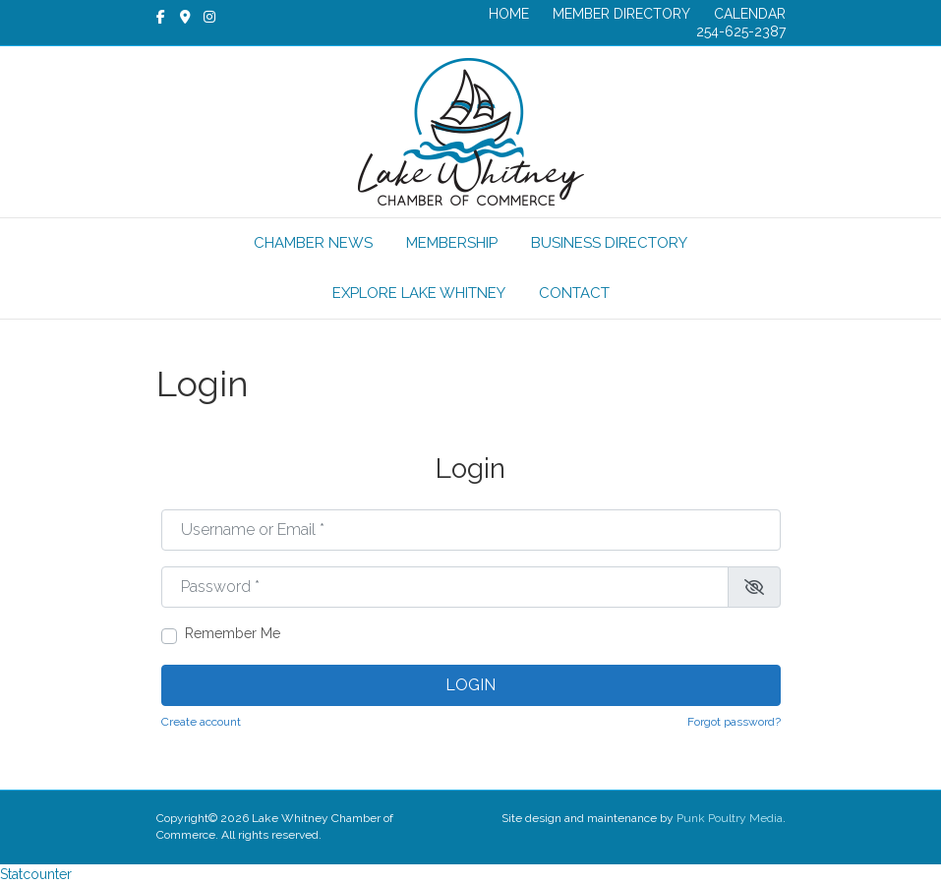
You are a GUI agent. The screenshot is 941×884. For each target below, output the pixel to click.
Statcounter (36, 874)
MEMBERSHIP (452, 243)
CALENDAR (750, 14)
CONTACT (574, 293)
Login (470, 685)
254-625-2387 (741, 31)
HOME (509, 14)
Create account (201, 722)
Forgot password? (734, 722)
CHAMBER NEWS (313, 243)
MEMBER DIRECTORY (621, 14)
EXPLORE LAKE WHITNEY (418, 293)
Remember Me (232, 633)
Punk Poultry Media (729, 818)
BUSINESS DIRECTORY (609, 243)
